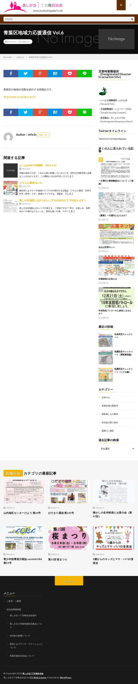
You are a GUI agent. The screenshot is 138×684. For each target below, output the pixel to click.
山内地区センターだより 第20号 (22, 514)
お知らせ (25, 42)
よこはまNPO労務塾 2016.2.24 (37, 165)
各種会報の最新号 (110, 405)
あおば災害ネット (107, 247)
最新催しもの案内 (110, 413)
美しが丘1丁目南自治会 (33, 673)
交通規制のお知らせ (108, 279)
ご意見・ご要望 (14, 602)
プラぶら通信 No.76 (30, 182)
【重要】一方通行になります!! (113, 215)
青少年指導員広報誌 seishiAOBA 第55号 (16, 561)
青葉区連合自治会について (23, 655)
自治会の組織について (21, 635)
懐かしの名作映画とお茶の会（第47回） (112, 514)
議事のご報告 (108, 430)
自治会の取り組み (110, 421)
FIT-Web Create (38, 677)
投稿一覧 (43, 135)
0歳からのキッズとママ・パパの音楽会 (112, 561)
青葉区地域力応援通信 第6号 (19, 96)
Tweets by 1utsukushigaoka (112, 139)
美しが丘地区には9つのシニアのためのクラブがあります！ (52, 200)
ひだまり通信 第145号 (62, 512)
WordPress (66, 677)
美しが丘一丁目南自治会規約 (24, 616)
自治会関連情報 (14, 610)
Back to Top (69, 582)
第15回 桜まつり (59, 559)
